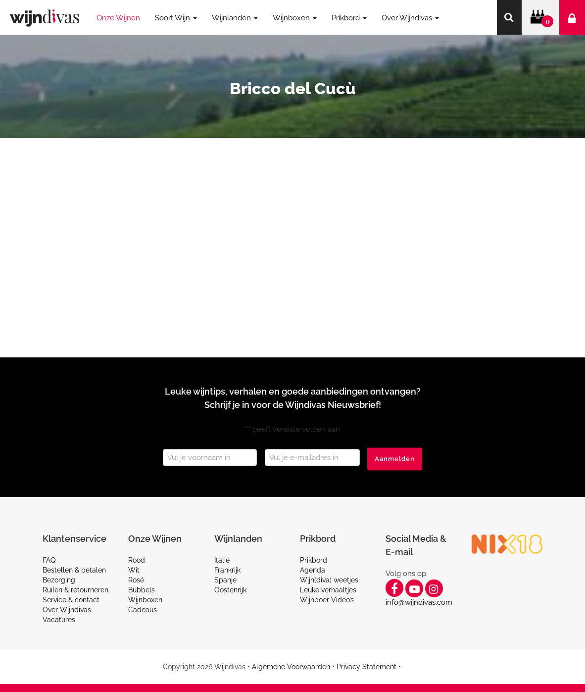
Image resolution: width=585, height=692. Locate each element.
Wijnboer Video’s (327, 600)
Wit (134, 570)
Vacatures (59, 620)
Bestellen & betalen (74, 570)
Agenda (312, 570)
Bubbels (141, 590)
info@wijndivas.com (419, 602)
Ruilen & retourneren (75, 590)
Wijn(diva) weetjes (329, 580)
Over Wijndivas (67, 610)
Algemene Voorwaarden (291, 667)
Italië (222, 560)
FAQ (49, 560)
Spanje (225, 580)
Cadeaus (142, 610)
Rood (136, 560)
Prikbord (313, 560)
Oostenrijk (230, 590)
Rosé (136, 580)
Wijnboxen (145, 600)
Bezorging (59, 580)
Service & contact (71, 600)
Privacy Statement (366, 667)
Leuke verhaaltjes (328, 590)
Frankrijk (227, 570)
